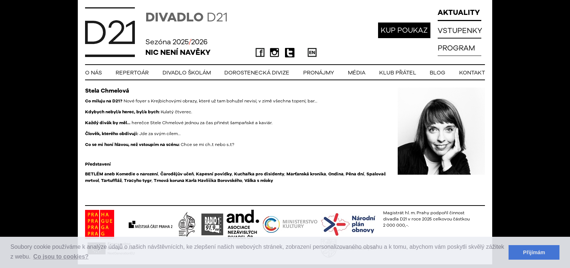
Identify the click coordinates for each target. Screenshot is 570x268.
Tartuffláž (111, 180)
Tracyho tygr (138, 180)
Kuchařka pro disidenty (259, 173)
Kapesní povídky (214, 173)
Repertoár (132, 72)
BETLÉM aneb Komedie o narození (121, 173)
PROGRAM (456, 48)
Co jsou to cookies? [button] (61, 256)
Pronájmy (318, 72)
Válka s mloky (258, 180)
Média (356, 72)
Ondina (336, 173)
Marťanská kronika (306, 173)
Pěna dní (355, 173)
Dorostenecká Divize (256, 72)
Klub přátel (397, 72)
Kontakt (472, 72)
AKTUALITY (459, 12)
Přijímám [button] (534, 252)
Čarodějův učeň (177, 173)
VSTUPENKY (460, 30)
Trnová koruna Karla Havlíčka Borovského (198, 180)
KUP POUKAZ (404, 30)
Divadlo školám (186, 72)
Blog (437, 72)
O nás (93, 72)
